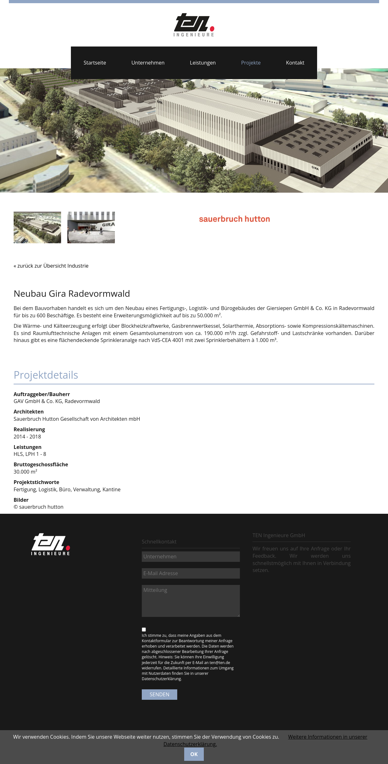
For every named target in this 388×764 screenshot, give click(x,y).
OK (193, 754)
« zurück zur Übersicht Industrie (51, 265)
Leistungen (203, 62)
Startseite (95, 62)
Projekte (251, 62)
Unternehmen (148, 62)
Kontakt (295, 62)
